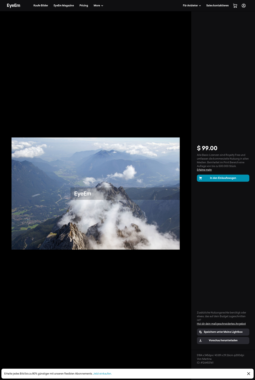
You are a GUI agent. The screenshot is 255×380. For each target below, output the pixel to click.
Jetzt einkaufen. (102, 373)
